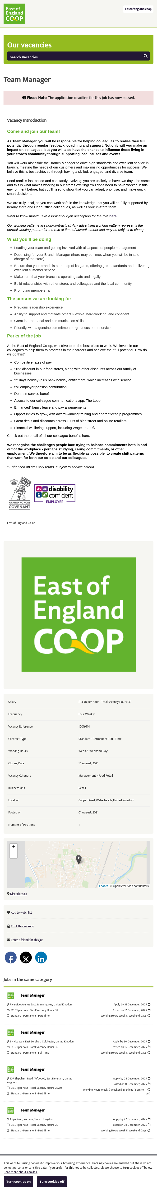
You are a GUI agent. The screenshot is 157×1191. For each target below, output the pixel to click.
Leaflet (103, 886)
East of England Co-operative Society (14, 14)
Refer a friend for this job (27, 940)
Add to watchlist (21, 912)
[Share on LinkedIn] (41, 957)
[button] (79, 859)
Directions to (18, 894)
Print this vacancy (22, 926)
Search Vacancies (79, 57)
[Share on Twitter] (26, 957)
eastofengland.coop (138, 9)
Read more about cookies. (20, 1172)
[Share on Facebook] (11, 957)
